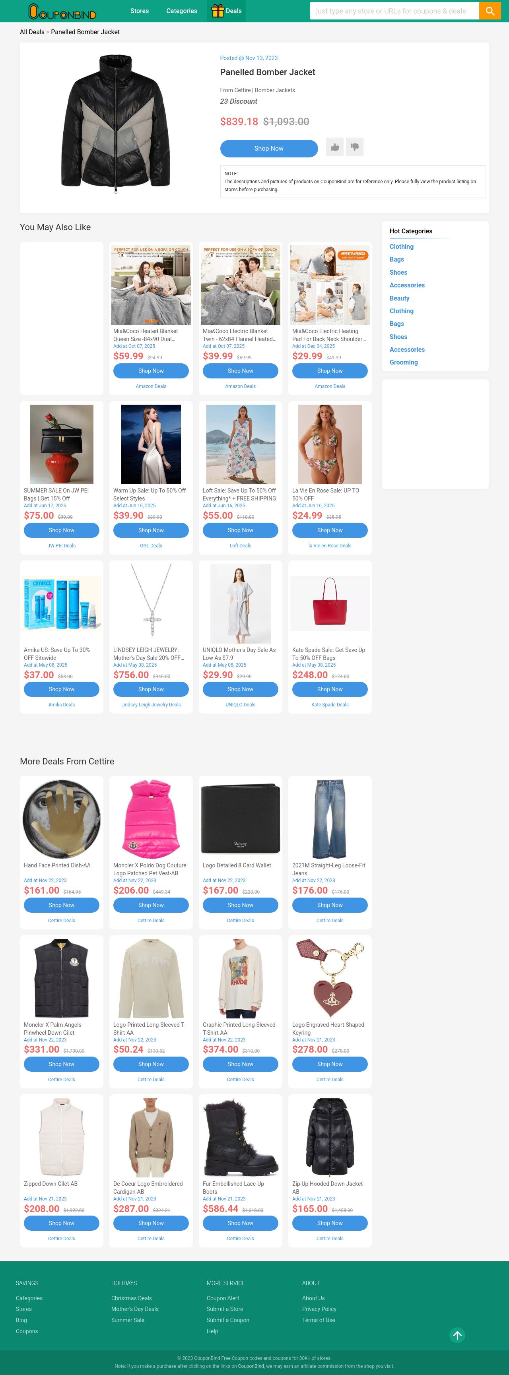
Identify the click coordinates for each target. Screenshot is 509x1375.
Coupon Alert (223, 1298)
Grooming (404, 362)
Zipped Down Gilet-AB (51, 1184)
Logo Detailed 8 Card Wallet (237, 865)
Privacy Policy (319, 1309)
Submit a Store (225, 1309)
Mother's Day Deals (135, 1309)
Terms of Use (318, 1320)
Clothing (402, 246)
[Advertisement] (61, 317)
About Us (313, 1298)
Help (212, 1331)
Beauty (400, 298)
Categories (181, 11)
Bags (397, 259)
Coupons (27, 1331)
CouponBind (251, 1366)
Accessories (407, 285)
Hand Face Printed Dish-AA (57, 865)
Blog (21, 1320)
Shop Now (269, 148)
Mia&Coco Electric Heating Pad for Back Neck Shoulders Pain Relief (328, 339)
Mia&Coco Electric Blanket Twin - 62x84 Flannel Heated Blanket (238, 339)
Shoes (399, 272)
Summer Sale (127, 1320)
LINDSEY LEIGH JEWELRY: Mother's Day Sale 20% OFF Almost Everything (147, 658)
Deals (226, 11)
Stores (139, 11)
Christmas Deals (131, 1298)
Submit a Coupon (228, 1320)
